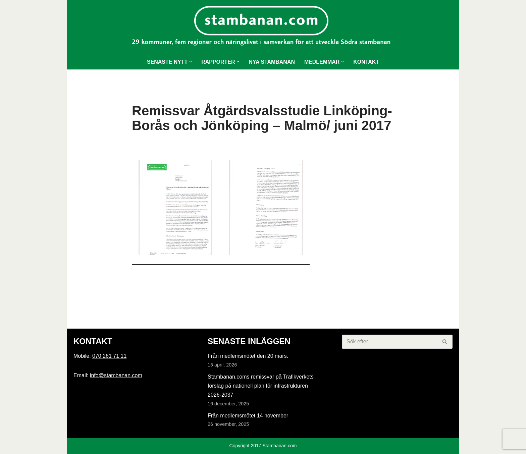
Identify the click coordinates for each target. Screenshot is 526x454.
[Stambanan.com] (263, 27)
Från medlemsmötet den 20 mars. (248, 356)
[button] (190, 61)
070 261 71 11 (109, 356)
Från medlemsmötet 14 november (248, 416)
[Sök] (389, 342)
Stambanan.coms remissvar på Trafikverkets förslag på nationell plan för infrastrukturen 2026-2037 (261, 386)
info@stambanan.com (116, 375)
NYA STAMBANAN (272, 62)
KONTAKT (366, 62)
